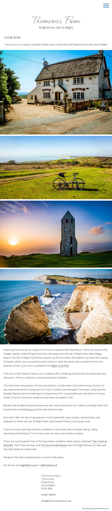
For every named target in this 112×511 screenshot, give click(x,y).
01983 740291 (48, 494)
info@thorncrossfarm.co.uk (56, 501)
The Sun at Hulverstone (53, 445)
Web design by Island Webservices (95, 508)
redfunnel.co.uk (48, 465)
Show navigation (106, 6)
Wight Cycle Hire (60, 365)
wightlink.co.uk (28, 465)
